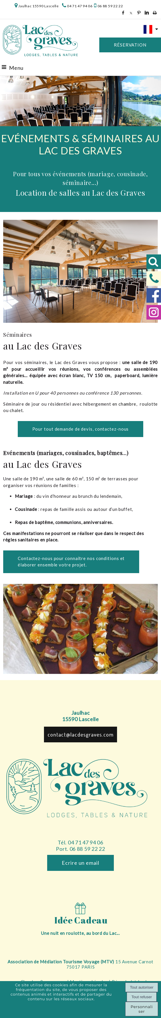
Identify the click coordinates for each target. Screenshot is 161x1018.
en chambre (124, 404)
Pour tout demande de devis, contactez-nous (80, 429)
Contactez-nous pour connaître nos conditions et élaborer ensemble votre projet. (71, 562)
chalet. (17, 410)
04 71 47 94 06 (79, 6)
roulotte (149, 404)
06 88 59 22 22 (110, 6)
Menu (16, 68)
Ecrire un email (80, 863)
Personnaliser (142, 1009)
